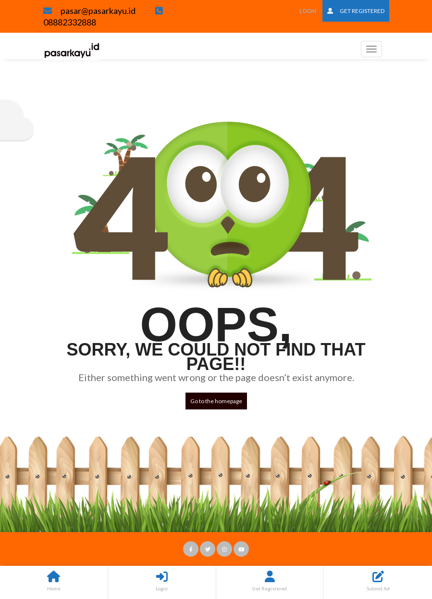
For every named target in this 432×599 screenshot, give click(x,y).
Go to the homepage (216, 401)
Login (307, 11)
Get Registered (355, 10)
